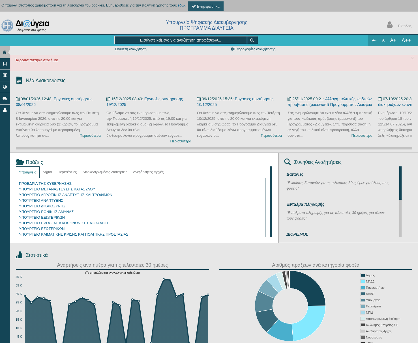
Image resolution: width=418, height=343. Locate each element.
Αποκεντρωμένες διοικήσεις (104, 172)
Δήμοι (47, 172)
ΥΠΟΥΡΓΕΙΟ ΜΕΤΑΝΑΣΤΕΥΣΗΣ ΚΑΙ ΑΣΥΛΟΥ (57, 189)
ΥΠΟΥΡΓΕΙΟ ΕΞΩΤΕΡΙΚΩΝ (42, 217)
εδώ (181, 5)
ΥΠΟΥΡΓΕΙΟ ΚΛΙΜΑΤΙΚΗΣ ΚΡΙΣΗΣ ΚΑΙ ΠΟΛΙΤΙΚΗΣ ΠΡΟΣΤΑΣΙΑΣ (73, 234)
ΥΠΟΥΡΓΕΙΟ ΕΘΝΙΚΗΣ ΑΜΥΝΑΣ (46, 212)
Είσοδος (397, 25)
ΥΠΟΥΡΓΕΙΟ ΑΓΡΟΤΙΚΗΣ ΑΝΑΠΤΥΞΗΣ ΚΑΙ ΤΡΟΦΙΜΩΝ (65, 195)
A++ (406, 40)
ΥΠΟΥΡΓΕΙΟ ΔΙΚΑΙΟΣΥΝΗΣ (42, 206)
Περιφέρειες (67, 172)
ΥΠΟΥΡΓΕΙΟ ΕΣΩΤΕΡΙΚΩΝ (42, 229)
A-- (374, 40)
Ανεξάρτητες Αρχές (148, 172)
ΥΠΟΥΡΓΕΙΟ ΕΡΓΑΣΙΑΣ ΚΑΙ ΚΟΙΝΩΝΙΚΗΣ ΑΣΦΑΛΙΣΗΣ (64, 223)
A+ (393, 40)
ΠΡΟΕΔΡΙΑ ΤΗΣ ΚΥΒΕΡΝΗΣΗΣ (45, 183)
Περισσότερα (90, 135)
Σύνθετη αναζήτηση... (132, 49)
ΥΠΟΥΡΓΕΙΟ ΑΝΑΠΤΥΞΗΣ (41, 200)
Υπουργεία (28, 172)
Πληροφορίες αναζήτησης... (256, 49)
